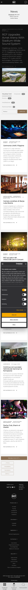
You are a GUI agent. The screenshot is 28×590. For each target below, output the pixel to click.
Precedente (7, 466)
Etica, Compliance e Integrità (14, 567)
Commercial (14, 512)
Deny (14, 324)
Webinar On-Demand (14, 548)
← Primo (7, 463)
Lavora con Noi (14, 561)
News (14, 563)
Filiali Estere (14, 559)
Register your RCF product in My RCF (21, 487)
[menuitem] (14, 580)
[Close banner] (25, 263)
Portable (14, 506)
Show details (20, 310)
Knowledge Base (14, 546)
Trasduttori (14, 514)
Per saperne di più (8, 66)
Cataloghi (14, 523)
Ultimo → (7, 473)
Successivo (7, 470)
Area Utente (14, 542)
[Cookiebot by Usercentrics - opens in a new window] (16, 264)
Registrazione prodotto (14, 544)
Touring (14, 508)
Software (14, 525)
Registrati (11, 14)
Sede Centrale (14, 557)
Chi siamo (14, 565)
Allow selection (14, 319)
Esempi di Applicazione (14, 534)
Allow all (14, 315)
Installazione (14, 510)
